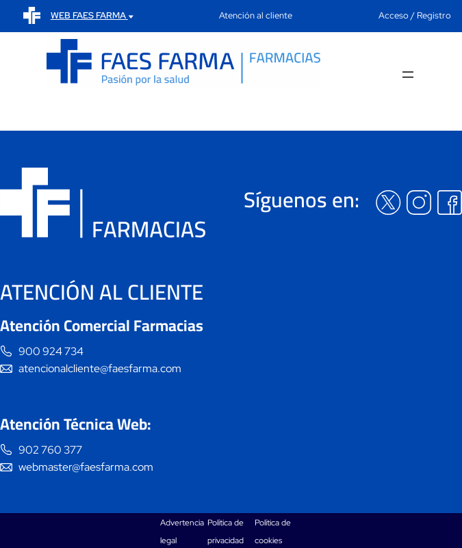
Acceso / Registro (414, 15)
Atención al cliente (255, 15)
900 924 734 (51, 351)
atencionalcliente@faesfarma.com (99, 368)
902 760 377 (50, 450)
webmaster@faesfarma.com (85, 467)
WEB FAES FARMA (92, 15)
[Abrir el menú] (408, 75)
